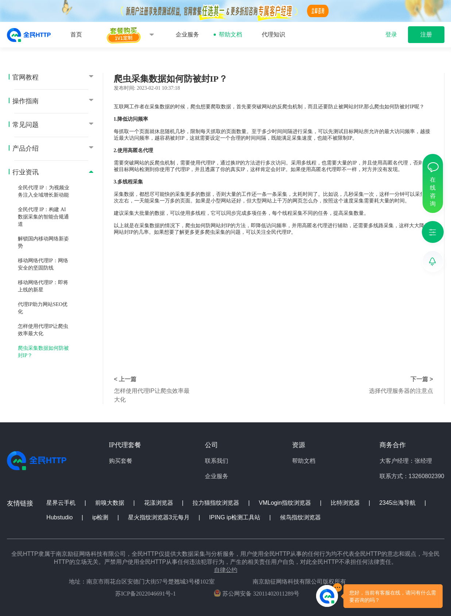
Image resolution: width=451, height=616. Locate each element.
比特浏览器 (346, 503)
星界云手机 (61, 503)
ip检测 (101, 517)
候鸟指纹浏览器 (300, 517)
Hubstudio (60, 517)
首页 (76, 34)
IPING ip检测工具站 (235, 517)
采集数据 (159, 106)
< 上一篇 (125, 379)
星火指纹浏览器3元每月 (159, 517)
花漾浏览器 (159, 503)
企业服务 (187, 34)
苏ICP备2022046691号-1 (145, 593)
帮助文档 (230, 34)
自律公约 (225, 570)
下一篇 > (422, 379)
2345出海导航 (398, 503)
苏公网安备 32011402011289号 (256, 593)
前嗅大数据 (110, 503)
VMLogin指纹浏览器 (286, 503)
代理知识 (273, 34)
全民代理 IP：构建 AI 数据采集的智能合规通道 (43, 217)
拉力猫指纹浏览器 (217, 503)
